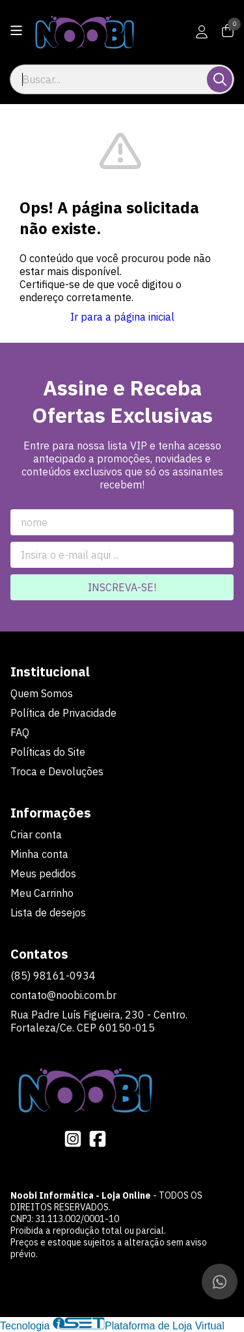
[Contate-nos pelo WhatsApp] (219, 1281)
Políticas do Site (47, 751)
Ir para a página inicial (122, 316)
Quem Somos (41, 693)
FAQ (19, 732)
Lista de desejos (48, 912)
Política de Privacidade (63, 712)
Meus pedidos (43, 873)
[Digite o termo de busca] (109, 79)
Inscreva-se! (122, 587)
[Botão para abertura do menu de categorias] (16, 30)
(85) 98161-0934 (53, 975)
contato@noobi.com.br (63, 995)
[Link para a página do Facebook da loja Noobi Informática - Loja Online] (97, 1139)
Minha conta (39, 853)
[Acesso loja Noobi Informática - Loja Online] (201, 31)
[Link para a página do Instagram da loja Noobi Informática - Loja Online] (73, 1139)
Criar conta (36, 834)
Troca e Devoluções (56, 771)
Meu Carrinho (42, 892)
